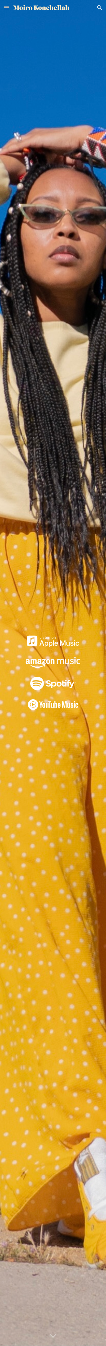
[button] (6, 7)
